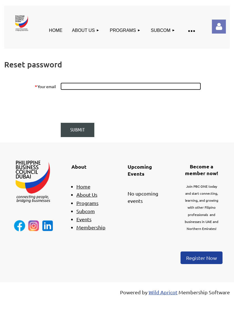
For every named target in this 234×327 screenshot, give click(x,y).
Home (83, 186)
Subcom (85, 211)
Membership (91, 227)
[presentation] (103, 106)
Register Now (201, 258)
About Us (86, 194)
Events (84, 219)
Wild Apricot (163, 292)
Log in (219, 27)
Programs (87, 203)
